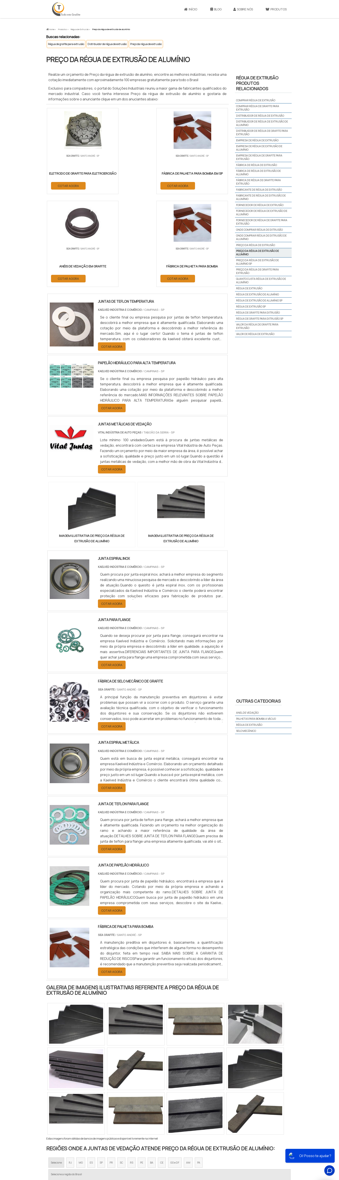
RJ (70, 1070)
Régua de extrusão (249, 288)
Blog (216, 9)
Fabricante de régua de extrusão (259, 190)
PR (111, 1070)
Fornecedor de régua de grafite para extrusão (261, 221)
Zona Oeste (101, 1110)
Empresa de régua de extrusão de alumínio (259, 147)
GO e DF (174, 1070)
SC (121, 1070)
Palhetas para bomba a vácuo (256, 719)
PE (141, 1070)
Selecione (56, 1070)
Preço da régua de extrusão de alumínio (257, 252)
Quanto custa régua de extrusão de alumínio (261, 280)
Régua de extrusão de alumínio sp (259, 300)
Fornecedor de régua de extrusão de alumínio (261, 212)
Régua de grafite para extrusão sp (259, 318)
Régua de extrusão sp (251, 306)
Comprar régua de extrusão (255, 100)
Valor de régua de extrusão (255, 334)
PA (198, 1070)
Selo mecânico (246, 731)
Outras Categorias (258, 701)
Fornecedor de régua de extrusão (259, 205)
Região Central (59, 1110)
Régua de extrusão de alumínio (257, 294)
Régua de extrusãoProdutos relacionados (257, 83)
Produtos (276, 9)
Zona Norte (81, 1110)
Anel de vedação (247, 713)
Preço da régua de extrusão (146, 44)
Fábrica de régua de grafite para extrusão (258, 181)
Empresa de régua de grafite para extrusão (259, 157)
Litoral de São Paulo (191, 1110)
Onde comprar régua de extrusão (259, 230)
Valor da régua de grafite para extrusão (257, 326)
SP (101, 1070)
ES (91, 1070)
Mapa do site (260, 1150)
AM (188, 1070)
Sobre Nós (243, 9)
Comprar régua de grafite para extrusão (257, 107)
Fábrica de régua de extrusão (256, 165)
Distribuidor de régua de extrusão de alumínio (262, 123)
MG (81, 1070)
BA (151, 1070)
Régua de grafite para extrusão (66, 44)
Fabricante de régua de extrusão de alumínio (261, 197)
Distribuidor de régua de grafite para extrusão (262, 132)
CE (161, 1070)
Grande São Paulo (162, 1110)
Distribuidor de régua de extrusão (107, 44)
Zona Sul (120, 1110)
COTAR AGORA (68, 185)
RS (131, 1070)
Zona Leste (139, 1110)
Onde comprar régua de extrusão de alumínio (261, 237)
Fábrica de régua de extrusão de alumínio (258, 172)
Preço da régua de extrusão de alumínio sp (257, 262)
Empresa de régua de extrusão (257, 140)
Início (190, 9)
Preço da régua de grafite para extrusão (257, 271)
